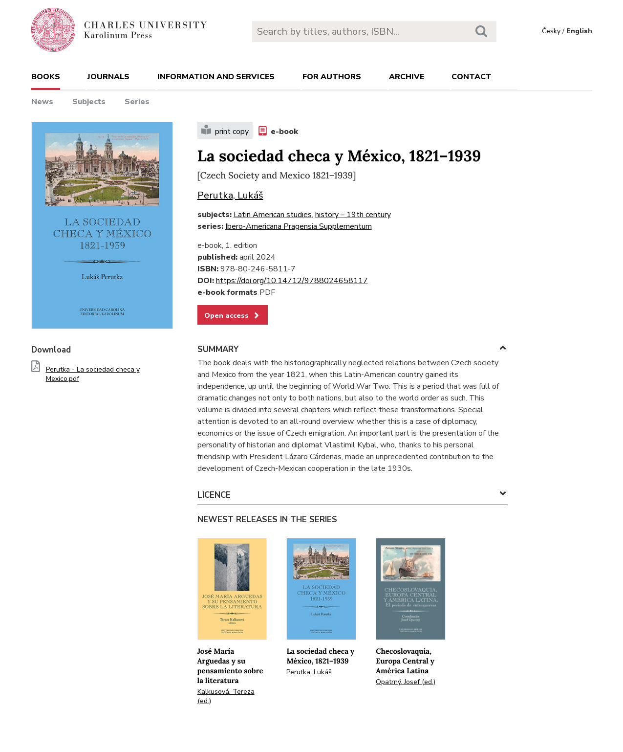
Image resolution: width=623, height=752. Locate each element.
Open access (232, 315)
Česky (551, 31)
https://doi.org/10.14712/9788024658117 (292, 280)
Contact (471, 76)
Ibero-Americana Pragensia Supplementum (298, 226)
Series (137, 101)
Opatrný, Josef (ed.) (405, 681)
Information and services (216, 76)
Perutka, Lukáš (230, 195)
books (45, 76)
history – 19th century (353, 214)
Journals (108, 76)
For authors (331, 76)
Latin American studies (273, 214)
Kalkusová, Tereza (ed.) (226, 696)
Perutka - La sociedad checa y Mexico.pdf (93, 374)
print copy (225, 130)
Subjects (89, 101)
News (42, 101)
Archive (406, 76)
